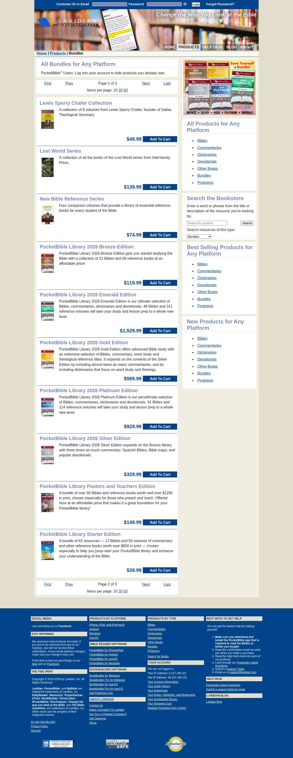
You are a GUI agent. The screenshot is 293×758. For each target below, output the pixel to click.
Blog (231, 47)
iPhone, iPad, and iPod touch (107, 624)
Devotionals (207, 161)
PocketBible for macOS (103, 659)
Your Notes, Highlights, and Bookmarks (171, 695)
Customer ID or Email (73, 4)
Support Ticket (235, 669)
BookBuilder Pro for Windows (107, 680)
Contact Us (96, 705)
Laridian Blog (214, 701)
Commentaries (209, 148)
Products (189, 47)
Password (136, 4)
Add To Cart (160, 139)
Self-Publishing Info (101, 693)
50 (126, 90)
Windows (94, 633)
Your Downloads (158, 690)
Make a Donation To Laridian (106, 709)
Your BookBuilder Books (162, 699)
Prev (69, 83)
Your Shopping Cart (159, 703)
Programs (205, 183)
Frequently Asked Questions (223, 685)
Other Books (207, 169)
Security (36, 730)
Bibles (202, 141)
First (47, 83)
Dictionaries (207, 155)
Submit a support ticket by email (225, 689)
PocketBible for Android (103, 654)
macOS (93, 637)
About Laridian (102, 699)
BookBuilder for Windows (104, 675)
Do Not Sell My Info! (43, 722)
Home (169, 47)
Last (167, 83)
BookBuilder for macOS (103, 684)
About (246, 47)
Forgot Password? (220, 4)
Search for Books (158, 656)
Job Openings (97, 718)
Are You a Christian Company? (108, 714)
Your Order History (159, 686)
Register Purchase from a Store (167, 708)
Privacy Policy (39, 726)
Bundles (204, 175)
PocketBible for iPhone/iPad (106, 650)
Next (146, 83)
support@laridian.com (243, 672)
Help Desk (212, 47)
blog (34, 664)
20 (121, 90)
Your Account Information (163, 682)
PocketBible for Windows (104, 663)
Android (94, 629)
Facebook (53, 664)
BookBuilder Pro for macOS (106, 688)
